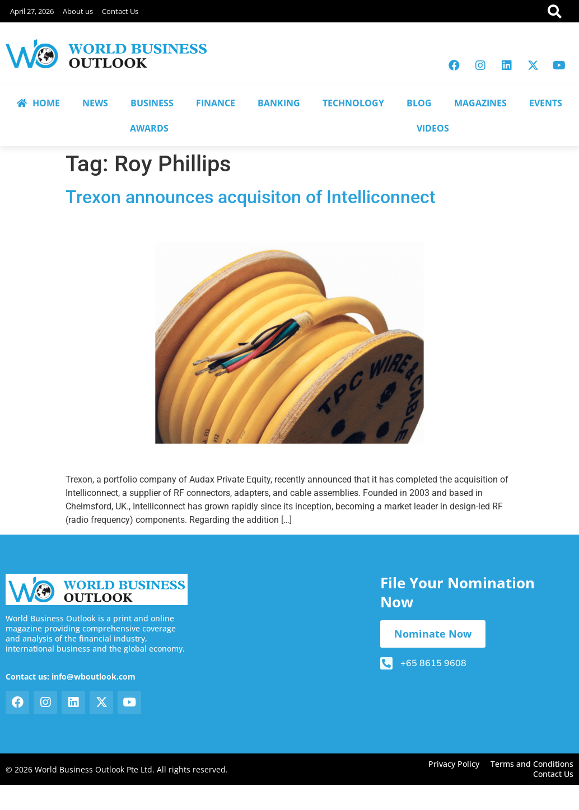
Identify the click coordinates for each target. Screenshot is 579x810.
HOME (38, 103)
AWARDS (149, 128)
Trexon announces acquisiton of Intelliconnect (251, 197)
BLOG (419, 103)
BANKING (279, 103)
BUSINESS (152, 103)
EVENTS (545, 103)
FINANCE (215, 103)
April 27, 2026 (32, 11)
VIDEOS (433, 128)
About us (78, 11)
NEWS (95, 103)
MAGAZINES (480, 103)
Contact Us (120, 11)
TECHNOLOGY (353, 103)
